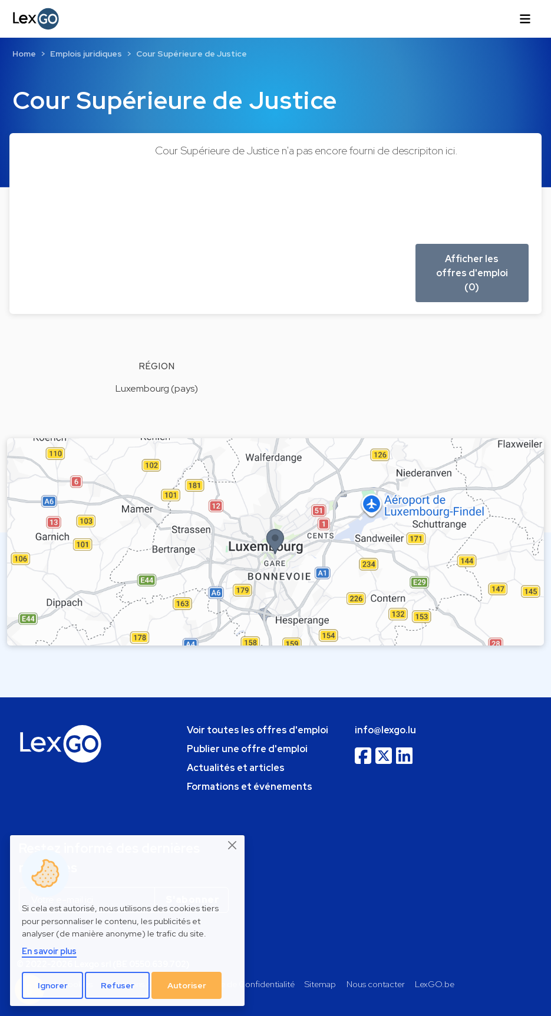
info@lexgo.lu (385, 730)
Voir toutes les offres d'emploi (257, 730)
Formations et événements (249, 786)
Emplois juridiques (86, 53)
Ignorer (53, 985)
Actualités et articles (236, 768)
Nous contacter (376, 983)
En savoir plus (49, 951)
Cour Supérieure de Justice (191, 53)
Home (24, 53)
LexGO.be (434, 983)
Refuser (117, 985)
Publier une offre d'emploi (247, 749)
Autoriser (186, 985)
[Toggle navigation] (525, 19)
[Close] (233, 845)
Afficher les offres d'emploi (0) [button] (472, 273)
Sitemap (320, 983)
